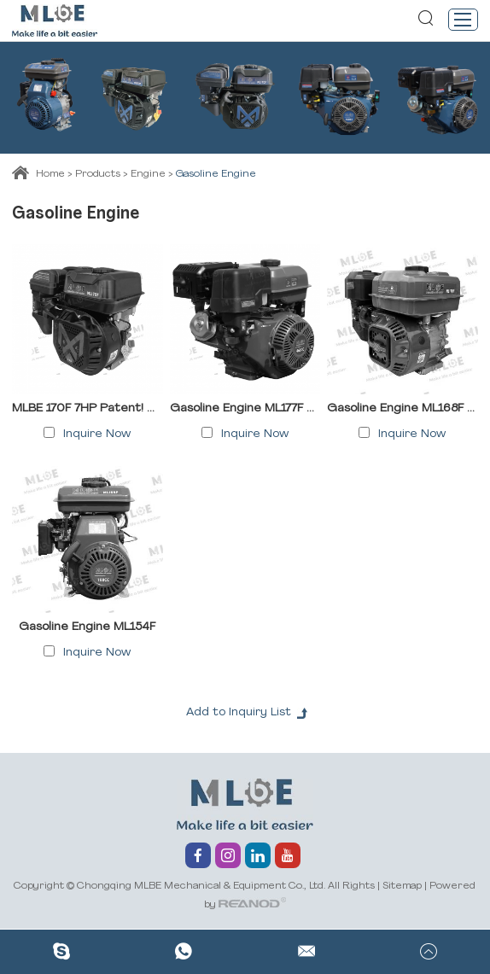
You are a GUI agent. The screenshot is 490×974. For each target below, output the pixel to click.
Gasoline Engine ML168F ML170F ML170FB (402, 408)
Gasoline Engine (216, 174)
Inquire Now (97, 434)
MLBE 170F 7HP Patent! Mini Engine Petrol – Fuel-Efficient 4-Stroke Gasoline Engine (87, 408)
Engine (148, 174)
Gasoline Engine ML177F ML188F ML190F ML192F (245, 408)
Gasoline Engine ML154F (87, 627)
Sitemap (402, 886)
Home (50, 174)
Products (97, 174)
